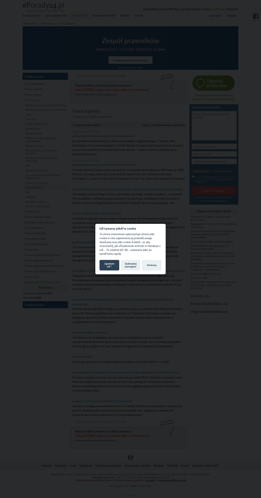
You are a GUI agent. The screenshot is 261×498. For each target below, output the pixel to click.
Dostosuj (151, 265)
